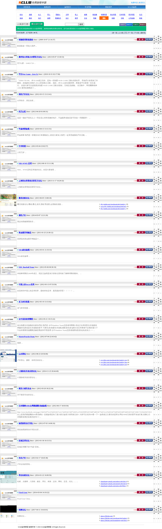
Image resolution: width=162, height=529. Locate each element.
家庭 (140, 18)
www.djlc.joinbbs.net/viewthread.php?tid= (113, 206)
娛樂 (85, 14)
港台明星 (113, 14)
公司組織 (132, 18)
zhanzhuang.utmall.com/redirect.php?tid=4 (114, 481)
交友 (85, 18)
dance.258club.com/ (107, 516)
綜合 (21, 14)
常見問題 (88, 7)
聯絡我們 (108, 7)
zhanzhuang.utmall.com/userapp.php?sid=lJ (114, 483)
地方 (39, 18)
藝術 (30, 18)
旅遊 (21, 18)
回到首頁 (27, 7)
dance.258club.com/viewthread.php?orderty (114, 518)
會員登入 (142, 3)
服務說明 (47, 7)
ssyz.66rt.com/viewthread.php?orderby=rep (114, 360)
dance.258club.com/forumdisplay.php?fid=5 (114, 520)
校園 (113, 18)
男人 (48, 14)
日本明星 (122, 14)
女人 (39, 14)
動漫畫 (95, 14)
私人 (76, 14)
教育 (76, 18)
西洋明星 (132, 14)
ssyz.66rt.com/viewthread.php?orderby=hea (114, 362)
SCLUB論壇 (132, 7)
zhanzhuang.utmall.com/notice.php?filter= (113, 486)
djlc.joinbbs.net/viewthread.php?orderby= (113, 204)
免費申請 (134, 3)
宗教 (122, 18)
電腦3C (58, 14)
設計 (67, 18)
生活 (140, 14)
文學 (67, 14)
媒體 (48, 18)
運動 (103, 18)
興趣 (94, 18)
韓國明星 (104, 14)
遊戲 (30, 14)
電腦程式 (58, 18)
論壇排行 (67, 7)
